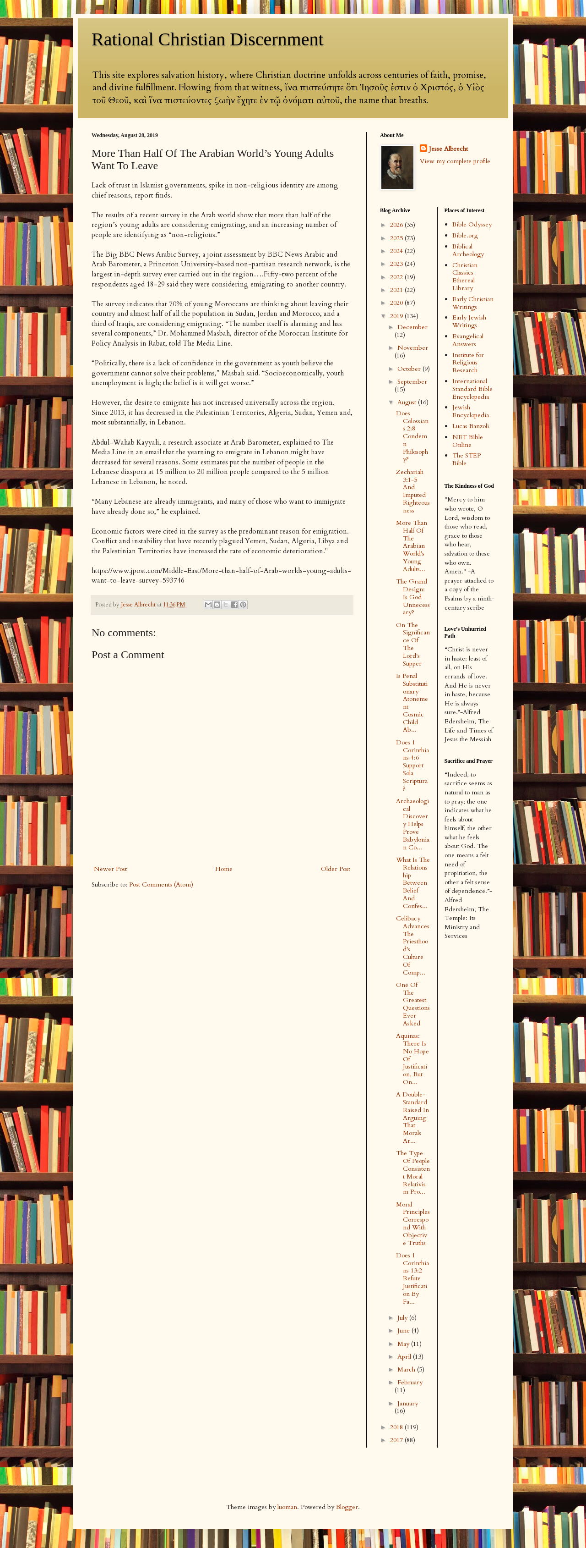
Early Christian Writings (473, 303)
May (404, 1343)
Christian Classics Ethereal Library (464, 276)
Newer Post (110, 869)
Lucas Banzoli (470, 426)
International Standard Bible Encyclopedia (472, 389)
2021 (397, 290)
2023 (397, 263)
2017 (397, 1440)
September (412, 381)
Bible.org (465, 235)
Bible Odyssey (472, 224)
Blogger (347, 1507)
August (407, 402)
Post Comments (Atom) (161, 884)
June (404, 1330)
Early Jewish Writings (469, 321)
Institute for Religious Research (468, 363)
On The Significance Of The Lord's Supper (413, 644)
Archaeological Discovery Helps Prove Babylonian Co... (412, 824)
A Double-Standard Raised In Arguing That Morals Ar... (412, 1117)
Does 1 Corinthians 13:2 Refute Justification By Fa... (412, 1278)
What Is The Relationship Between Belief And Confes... (413, 882)
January (407, 1403)
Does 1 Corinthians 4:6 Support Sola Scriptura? (412, 765)
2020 (397, 302)
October (410, 368)
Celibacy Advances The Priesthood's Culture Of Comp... (412, 945)
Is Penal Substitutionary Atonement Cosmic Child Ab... (412, 703)
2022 (397, 277)
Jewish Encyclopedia (470, 411)
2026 (397, 224)
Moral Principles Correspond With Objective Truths (413, 1223)
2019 (397, 316)
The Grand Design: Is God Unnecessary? (413, 597)
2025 (397, 238)
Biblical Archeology (468, 250)
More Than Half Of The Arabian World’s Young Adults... (411, 545)
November (412, 347)
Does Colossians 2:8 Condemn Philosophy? (412, 436)
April (405, 1356)
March (407, 1369)
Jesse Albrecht (448, 148)
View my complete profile (455, 161)
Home (224, 869)
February (410, 1382)
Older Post (335, 869)
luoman (287, 1507)
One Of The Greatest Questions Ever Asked (413, 1004)
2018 (397, 1427)
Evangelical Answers (467, 340)
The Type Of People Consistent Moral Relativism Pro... (413, 1172)
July (403, 1317)
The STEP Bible (466, 459)
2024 (397, 251)
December (412, 327)
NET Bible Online (467, 441)
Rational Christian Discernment (208, 39)
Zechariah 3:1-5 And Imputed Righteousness (413, 491)
